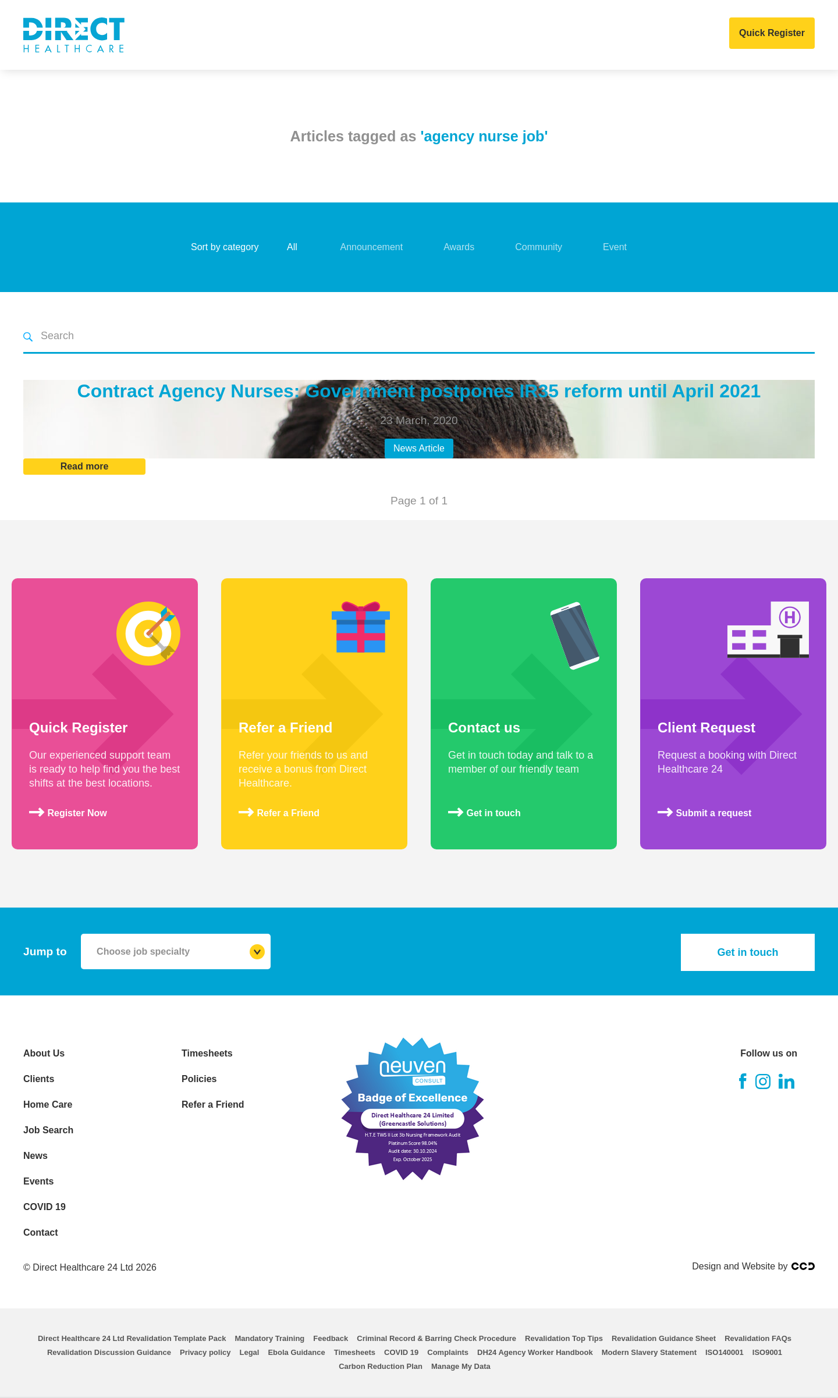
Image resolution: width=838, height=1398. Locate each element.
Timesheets (207, 1053)
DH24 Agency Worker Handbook (535, 1352)
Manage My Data (461, 1366)
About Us (207, 35)
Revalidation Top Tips (564, 1338)
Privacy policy (205, 1352)
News (467, 35)
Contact (632, 35)
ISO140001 (724, 1352)
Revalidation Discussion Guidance (109, 1352)
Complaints (447, 1352)
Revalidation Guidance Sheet (664, 1338)
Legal (249, 1352)
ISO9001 (767, 1352)
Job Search (406, 35)
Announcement (371, 247)
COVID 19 (573, 35)
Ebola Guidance (296, 1352)
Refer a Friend (213, 1104)
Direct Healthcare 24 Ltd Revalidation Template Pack (132, 1338)
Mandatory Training (269, 1338)
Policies (199, 1079)
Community (538, 247)
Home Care (332, 35)
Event (615, 247)
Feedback (330, 1338)
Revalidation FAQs (758, 1338)
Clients (267, 35)
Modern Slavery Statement (649, 1352)
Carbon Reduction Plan (380, 1366)
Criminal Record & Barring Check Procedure (436, 1338)
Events (516, 35)
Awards (458, 247)
